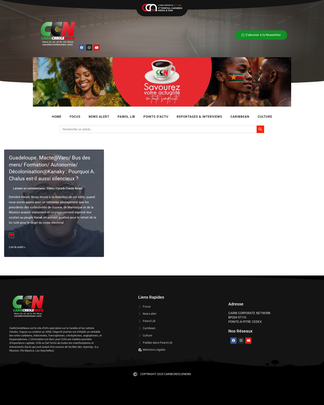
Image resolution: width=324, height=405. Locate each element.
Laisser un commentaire (29, 188)
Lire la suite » (18, 247)
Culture (265, 117)
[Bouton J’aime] (11, 235)
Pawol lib (126, 117)
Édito (50, 188)
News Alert (99, 117)
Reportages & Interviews (199, 117)
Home (56, 117)
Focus (75, 117)
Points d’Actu (155, 117)
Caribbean (239, 117)
